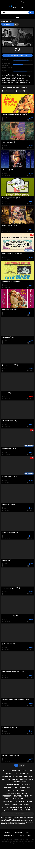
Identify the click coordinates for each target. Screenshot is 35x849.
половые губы (17, 804)
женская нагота (8, 776)
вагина (19, 776)
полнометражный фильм (14, 785)
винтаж (23, 779)
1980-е (31, 779)
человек (26, 804)
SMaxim (14, 846)
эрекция (17, 782)
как (25, 776)
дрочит (6, 810)
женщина (7, 787)
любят (31, 776)
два (31, 796)
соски (20, 799)
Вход (22, 2)
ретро (30, 770)
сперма (15, 779)
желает (13, 799)
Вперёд (22, 765)
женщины (28, 807)
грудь (15, 773)
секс (26, 796)
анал (17, 790)
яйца (29, 787)
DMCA (29, 835)
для (24, 770)
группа (24, 782)
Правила (21, 835)
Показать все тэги (17, 814)
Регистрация (14, 2)
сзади (10, 782)
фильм (29, 802)
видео (7, 804)
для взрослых (7, 801)
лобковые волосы (16, 807)
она (9, 779)
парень (22, 787)
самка (22, 773)
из (27, 773)
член (4, 779)
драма (6, 798)
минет (27, 799)
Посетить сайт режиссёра (17, 55)
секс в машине (19, 801)
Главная (7, 832)
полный (8, 773)
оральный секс (15, 770)
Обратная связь (9, 835)
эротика (5, 807)
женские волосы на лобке (20, 810)
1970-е (15, 787)
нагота (11, 790)
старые (27, 784)
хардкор (25, 793)
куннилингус (7, 796)
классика (18, 796)
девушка (23, 790)
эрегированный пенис (13, 793)
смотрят (5, 770)
